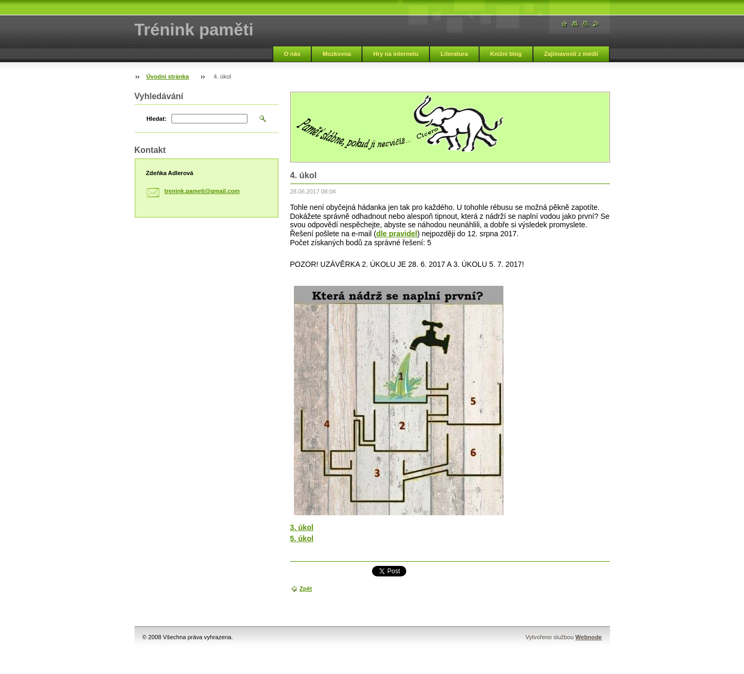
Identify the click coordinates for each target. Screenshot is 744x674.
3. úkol (301, 527)
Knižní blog (506, 54)
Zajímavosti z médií (571, 54)
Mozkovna (336, 54)
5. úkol (301, 538)
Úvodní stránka (167, 76)
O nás (292, 54)
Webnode (588, 637)
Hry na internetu (395, 54)
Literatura (454, 54)
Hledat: (157, 118)
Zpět (306, 588)
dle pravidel (396, 233)
